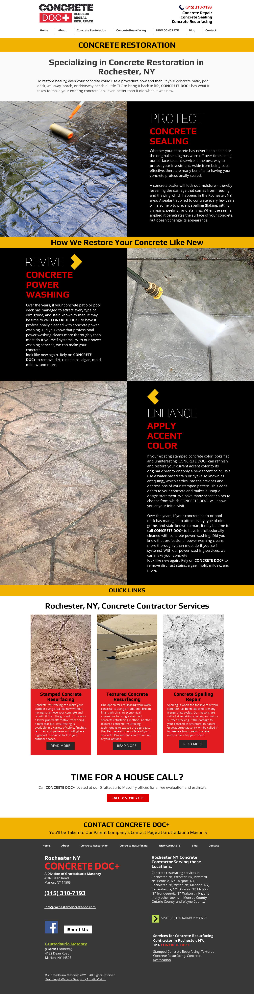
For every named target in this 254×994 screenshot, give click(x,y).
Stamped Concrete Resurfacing (176, 951)
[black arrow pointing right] (155, 919)
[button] (93, 30)
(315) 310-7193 (198, 7)
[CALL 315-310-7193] (128, 798)
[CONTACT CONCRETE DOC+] (127, 824)
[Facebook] (51, 927)
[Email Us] (78, 929)
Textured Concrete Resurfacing (184, 953)
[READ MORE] (60, 746)
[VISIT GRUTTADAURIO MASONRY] (184, 918)
